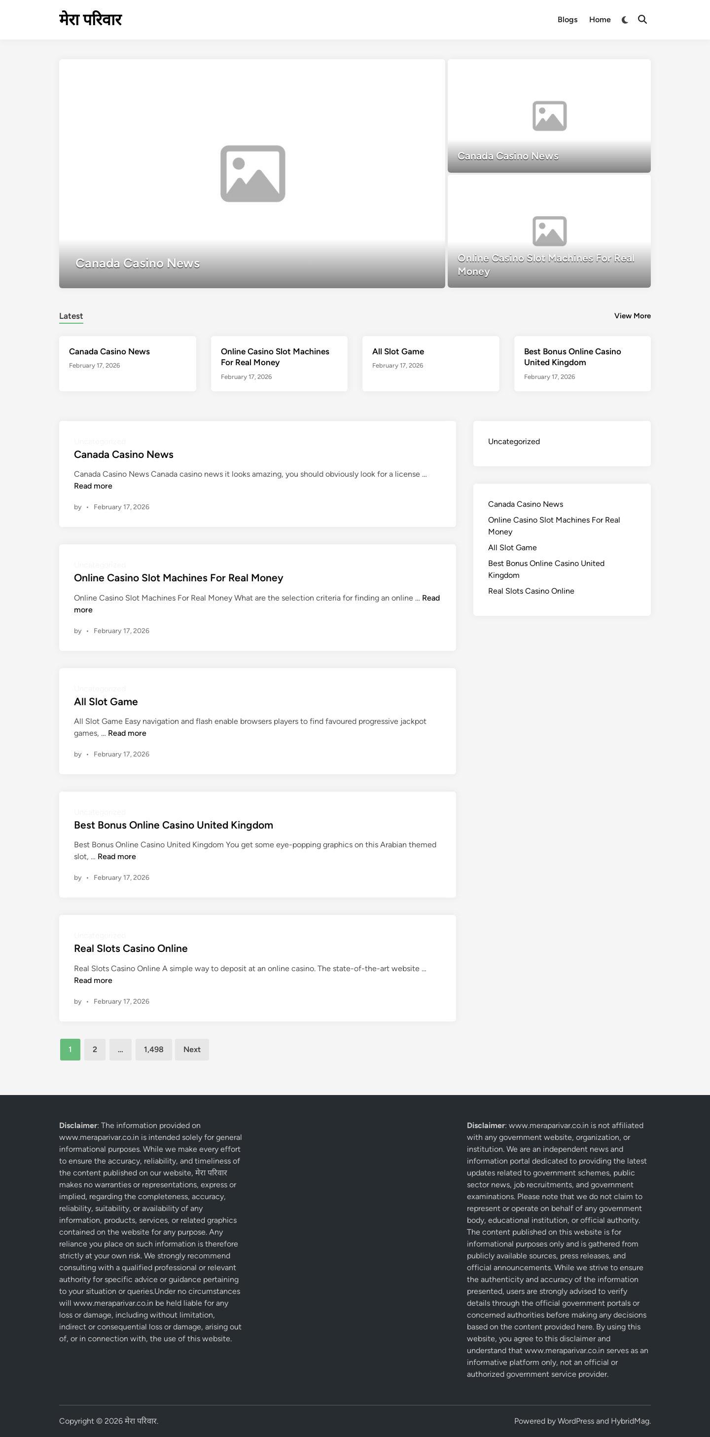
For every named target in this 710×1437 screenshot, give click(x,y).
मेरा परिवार (90, 19)
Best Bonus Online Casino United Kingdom (173, 825)
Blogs (567, 19)
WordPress (576, 1421)
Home (600, 19)
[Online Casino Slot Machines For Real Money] (549, 231)
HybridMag (630, 1421)
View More (632, 315)
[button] (399, 71)
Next (192, 1049)
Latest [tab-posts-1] (71, 316)
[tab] (71, 314)
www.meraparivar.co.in (99, 1137)
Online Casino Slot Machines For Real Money (179, 577)
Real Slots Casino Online (131, 948)
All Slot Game (398, 351)
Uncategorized (514, 441)
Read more (93, 486)
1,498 (154, 1049)
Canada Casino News (109, 351)
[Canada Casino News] (252, 173)
